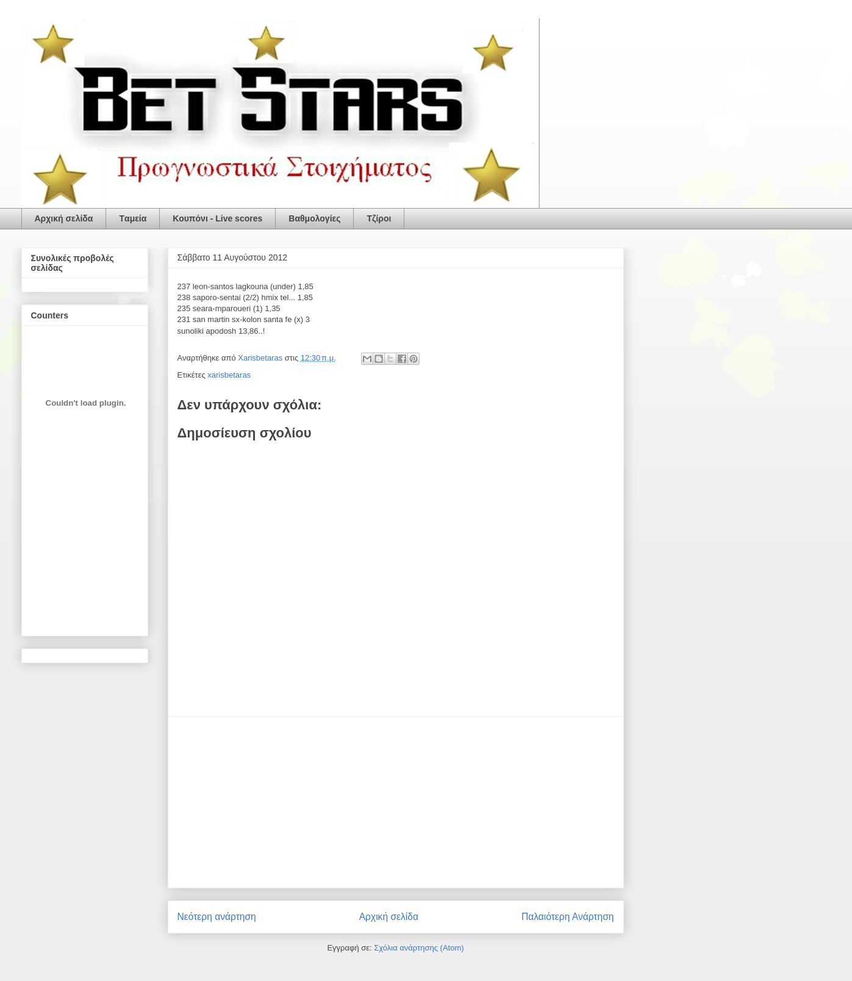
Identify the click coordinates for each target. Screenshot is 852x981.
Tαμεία (132, 218)
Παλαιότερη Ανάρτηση (567, 916)
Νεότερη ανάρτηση (216, 916)
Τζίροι (379, 218)
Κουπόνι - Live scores (217, 218)
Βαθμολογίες (314, 218)
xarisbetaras (229, 374)
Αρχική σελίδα (64, 218)
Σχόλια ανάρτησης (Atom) (419, 947)
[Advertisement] (395, 802)
